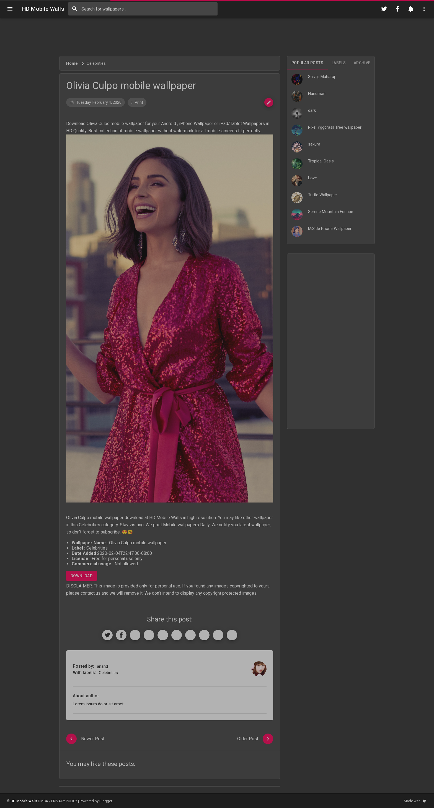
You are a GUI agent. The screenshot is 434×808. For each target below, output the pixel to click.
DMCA (43, 801)
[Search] (74, 8)
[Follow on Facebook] (397, 8)
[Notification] (410, 8)
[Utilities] (424, 8)
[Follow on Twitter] (384, 8)
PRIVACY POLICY (64, 801)
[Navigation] (10, 8)
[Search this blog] (143, 8)
